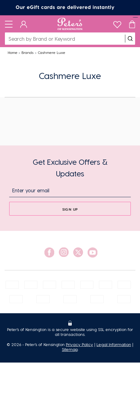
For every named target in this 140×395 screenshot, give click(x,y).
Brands (27, 52)
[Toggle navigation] (9, 24)
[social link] (49, 252)
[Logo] (70, 24)
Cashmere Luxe (51, 52)
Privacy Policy (79, 344)
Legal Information (113, 344)
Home (12, 52)
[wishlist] (117, 23)
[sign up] (70, 209)
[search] (130, 38)
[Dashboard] (23, 24)
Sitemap (70, 349)
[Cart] (132, 24)
